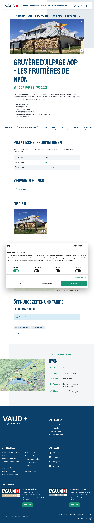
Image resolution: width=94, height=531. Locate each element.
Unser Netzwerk (55, 431)
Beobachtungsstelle (56, 434)
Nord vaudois (29, 452)
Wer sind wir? (54, 425)
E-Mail (54, 379)
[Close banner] (86, 246)
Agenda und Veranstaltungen (38, 16)
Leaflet (57, 290)
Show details (79, 277)
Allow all (74, 283)
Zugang (76, 128)
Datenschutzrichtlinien (67, 514)
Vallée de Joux (29, 465)
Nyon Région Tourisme (72, 368)
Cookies (89, 514)
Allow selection (47, 283)
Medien (64, 128)
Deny (20, 283)
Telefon (55, 373)
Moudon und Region (10, 474)
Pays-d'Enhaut (30, 462)
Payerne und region (32, 459)
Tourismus (22, 16)
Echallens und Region (10, 461)
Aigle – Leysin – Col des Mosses (11, 454)
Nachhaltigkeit (54, 428)
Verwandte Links (49, 128)
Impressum (81, 514)
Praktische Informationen (27, 128)
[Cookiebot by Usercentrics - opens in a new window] (74, 246)
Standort (55, 368)
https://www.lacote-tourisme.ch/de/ (71, 385)
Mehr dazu (27, 505)
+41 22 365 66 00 (69, 373)
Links (54, 391)
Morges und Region (9, 471)
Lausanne (5, 465)
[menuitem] (87, 6)
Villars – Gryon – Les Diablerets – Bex (32, 470)
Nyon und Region (31, 456)
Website (55, 384)
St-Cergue (49, 162)
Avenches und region (10, 458)
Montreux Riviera (9, 468)
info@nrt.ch (67, 378)
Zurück (18, 334)
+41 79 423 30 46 (51, 167)
